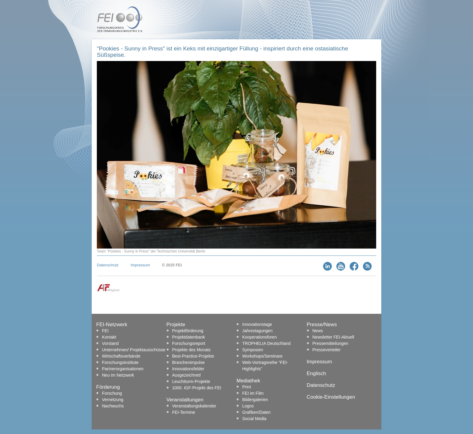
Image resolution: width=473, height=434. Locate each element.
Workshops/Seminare (262, 356)
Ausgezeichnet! (186, 375)
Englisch (316, 373)
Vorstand (110, 343)
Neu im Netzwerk (118, 375)
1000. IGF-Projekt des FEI (196, 387)
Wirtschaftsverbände (121, 356)
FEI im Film (253, 393)
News (318, 330)
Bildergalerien (255, 399)
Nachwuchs (113, 405)
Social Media (254, 418)
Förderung (108, 387)
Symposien (252, 349)
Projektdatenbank (188, 337)
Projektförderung (188, 330)
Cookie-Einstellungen (331, 397)
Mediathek (248, 381)
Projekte (176, 324)
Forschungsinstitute (120, 362)
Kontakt (109, 337)
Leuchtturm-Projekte (191, 381)
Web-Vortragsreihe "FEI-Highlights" (265, 365)
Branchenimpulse (188, 362)
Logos (248, 405)
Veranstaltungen (185, 400)
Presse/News (322, 324)
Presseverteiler (327, 349)
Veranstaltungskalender (194, 405)
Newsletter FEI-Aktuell (333, 337)
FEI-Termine (183, 412)
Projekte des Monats (191, 349)
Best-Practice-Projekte (193, 356)
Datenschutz (108, 265)
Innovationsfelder (188, 368)
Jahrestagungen (257, 330)
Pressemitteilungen (330, 343)
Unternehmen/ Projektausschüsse (133, 349)
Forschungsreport (188, 343)
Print (246, 386)
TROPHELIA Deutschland (266, 343)
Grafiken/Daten (256, 412)
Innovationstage (257, 324)
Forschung (112, 393)
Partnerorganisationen (123, 368)
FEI (105, 330)
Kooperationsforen (259, 337)
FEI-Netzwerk (111, 324)
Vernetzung (112, 399)
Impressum (140, 265)
